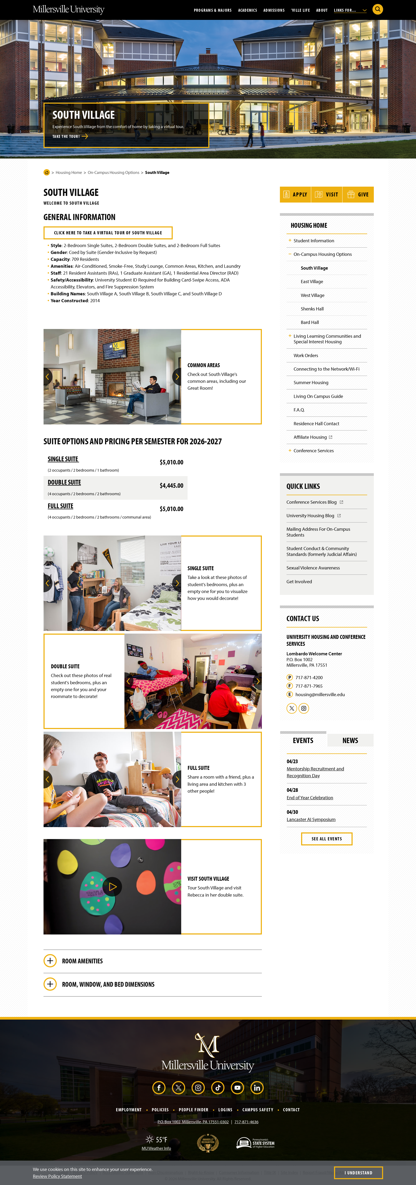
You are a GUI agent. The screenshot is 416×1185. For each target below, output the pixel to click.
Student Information (314, 241)
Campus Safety (257, 1110)
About (322, 9)
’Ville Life (300, 9)
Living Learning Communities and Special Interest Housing (327, 339)
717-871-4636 (246, 1121)
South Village (314, 268)
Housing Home (69, 172)
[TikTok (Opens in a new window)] (217, 1087)
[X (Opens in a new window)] (178, 1087)
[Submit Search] (377, 9)
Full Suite (60, 505)
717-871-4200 (309, 678)
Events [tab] (303, 740)
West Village (312, 295)
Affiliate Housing (313, 439)
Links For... (350, 9)
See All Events (327, 839)
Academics (247, 9)
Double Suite (64, 482)
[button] (112, 887)
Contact (291, 1110)
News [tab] (350, 740)
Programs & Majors (213, 9)
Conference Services (314, 450)
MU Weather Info (156, 1148)
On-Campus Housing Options (113, 172)
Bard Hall (310, 322)
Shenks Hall (312, 309)
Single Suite (63, 458)
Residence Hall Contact (316, 423)
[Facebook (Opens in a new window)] (159, 1087)
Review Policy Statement (57, 1176)
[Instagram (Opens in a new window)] (198, 1087)
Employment (129, 1110)
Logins (225, 1110)
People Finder (194, 1110)
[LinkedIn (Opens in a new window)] (257, 1087)
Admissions (274, 9)
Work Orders (306, 355)
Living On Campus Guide (318, 396)
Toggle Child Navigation (290, 240)
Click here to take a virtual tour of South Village (108, 233)
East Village (312, 281)
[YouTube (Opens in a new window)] (237, 1087)
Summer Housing (311, 382)
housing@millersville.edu (320, 694)
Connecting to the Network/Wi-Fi (326, 369)
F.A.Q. (299, 410)
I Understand (358, 1173)
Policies (160, 1110)
